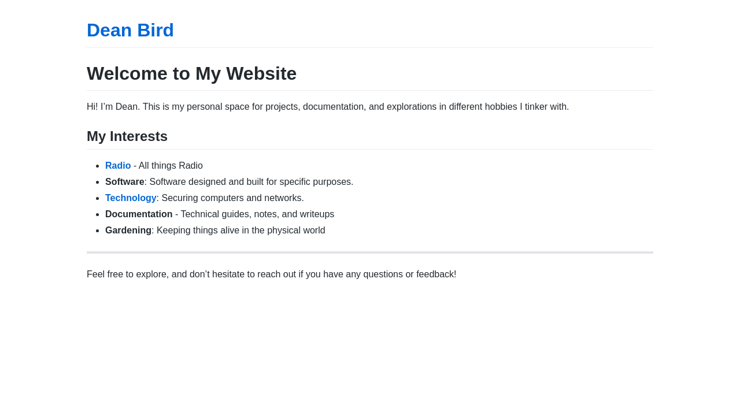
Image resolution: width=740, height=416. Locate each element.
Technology (131, 198)
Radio (118, 165)
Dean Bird (130, 30)
